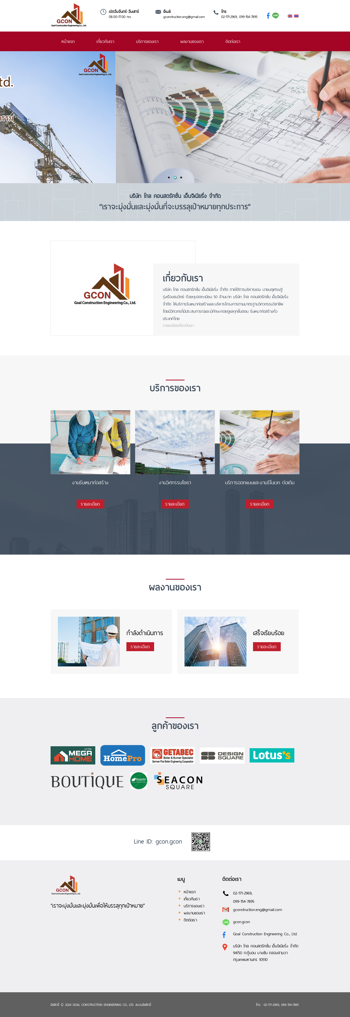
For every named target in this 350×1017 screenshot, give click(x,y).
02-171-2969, (242, 893)
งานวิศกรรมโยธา (175, 483)
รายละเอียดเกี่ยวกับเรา (178, 325)
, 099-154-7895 (247, 17)
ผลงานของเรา (192, 41)
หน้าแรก (68, 41)
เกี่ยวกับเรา (105, 41)
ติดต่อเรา (233, 41)
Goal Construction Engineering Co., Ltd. (265, 933)
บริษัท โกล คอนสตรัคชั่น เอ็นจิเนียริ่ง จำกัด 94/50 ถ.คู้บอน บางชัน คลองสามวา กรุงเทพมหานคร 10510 (265, 953)
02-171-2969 (229, 17)
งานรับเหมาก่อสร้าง (90, 483)
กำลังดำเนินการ (144, 633)
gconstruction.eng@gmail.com (184, 17)
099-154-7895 (243, 901)
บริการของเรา (147, 41)
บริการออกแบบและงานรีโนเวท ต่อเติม (259, 483)
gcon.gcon (241, 921)
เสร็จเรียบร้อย (268, 633)
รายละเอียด (90, 504)
